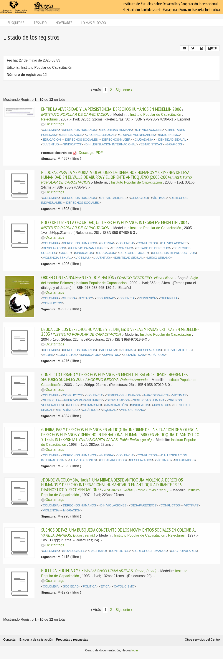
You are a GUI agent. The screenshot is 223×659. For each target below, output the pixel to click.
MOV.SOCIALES (74, 551)
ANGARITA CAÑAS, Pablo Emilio (113, 440)
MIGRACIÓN (71, 510)
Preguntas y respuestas (72, 639)
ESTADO (86, 298)
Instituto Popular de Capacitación (155, 114)
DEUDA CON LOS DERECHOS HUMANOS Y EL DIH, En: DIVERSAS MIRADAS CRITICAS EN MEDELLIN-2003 (120, 331)
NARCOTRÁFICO (156, 395)
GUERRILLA (169, 298)
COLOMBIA (51, 130)
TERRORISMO (122, 248)
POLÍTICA (90, 586)
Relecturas (49, 119)
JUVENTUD (51, 144)
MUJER (65, 253)
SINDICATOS (72, 144)
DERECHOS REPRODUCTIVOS (174, 253)
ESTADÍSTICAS (151, 144)
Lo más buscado (93, 22)
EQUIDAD (110, 410)
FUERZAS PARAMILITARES (88, 248)
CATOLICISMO (124, 586)
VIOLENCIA (125, 243)
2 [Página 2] (111, 90)
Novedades (64, 22)
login (134, 650)
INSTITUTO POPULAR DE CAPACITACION (75, 114)
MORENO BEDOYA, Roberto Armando (118, 380)
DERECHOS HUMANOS (79, 130)
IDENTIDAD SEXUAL (171, 139)
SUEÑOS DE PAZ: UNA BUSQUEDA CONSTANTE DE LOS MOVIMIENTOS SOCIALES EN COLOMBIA (118, 530)
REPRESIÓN (147, 298)
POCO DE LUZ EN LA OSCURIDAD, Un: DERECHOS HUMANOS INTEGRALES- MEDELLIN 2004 (114, 222)
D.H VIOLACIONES (149, 130)
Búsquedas (16, 22)
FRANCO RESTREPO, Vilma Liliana (145, 278)
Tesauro (40, 22)
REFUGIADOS (185, 460)
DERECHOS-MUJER (116, 139)
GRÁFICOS (174, 144)
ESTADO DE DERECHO (152, 248)
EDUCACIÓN (52, 139)
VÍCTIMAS (159, 198)
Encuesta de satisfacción (36, 639)
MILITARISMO (91, 405)
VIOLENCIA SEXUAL (101, 135)
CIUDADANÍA (144, 139)
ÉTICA (105, 586)
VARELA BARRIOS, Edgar (62, 535)
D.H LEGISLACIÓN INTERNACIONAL (110, 144)
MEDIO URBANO (159, 257)
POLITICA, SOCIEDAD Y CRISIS (65, 570)
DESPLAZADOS (71, 135)
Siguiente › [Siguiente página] (124, 90)
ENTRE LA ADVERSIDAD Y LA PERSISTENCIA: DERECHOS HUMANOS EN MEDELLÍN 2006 (111, 109)
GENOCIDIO (139, 198)
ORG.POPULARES (184, 551)
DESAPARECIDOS (113, 460)
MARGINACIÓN (116, 405)
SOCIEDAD (71, 586)
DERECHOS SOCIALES (81, 139)
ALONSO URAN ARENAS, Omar (118, 571)
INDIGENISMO (169, 135)
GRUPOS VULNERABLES (137, 135)
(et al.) (147, 440)
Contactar (10, 639)
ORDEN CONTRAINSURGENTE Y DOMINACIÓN (77, 277)
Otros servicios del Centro (202, 639)
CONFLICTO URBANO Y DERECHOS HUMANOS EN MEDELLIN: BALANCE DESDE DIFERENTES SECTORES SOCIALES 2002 (114, 376)
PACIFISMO (98, 551)
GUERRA (106, 243)
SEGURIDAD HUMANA (116, 130)
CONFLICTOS (147, 243)
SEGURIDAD (105, 298)
